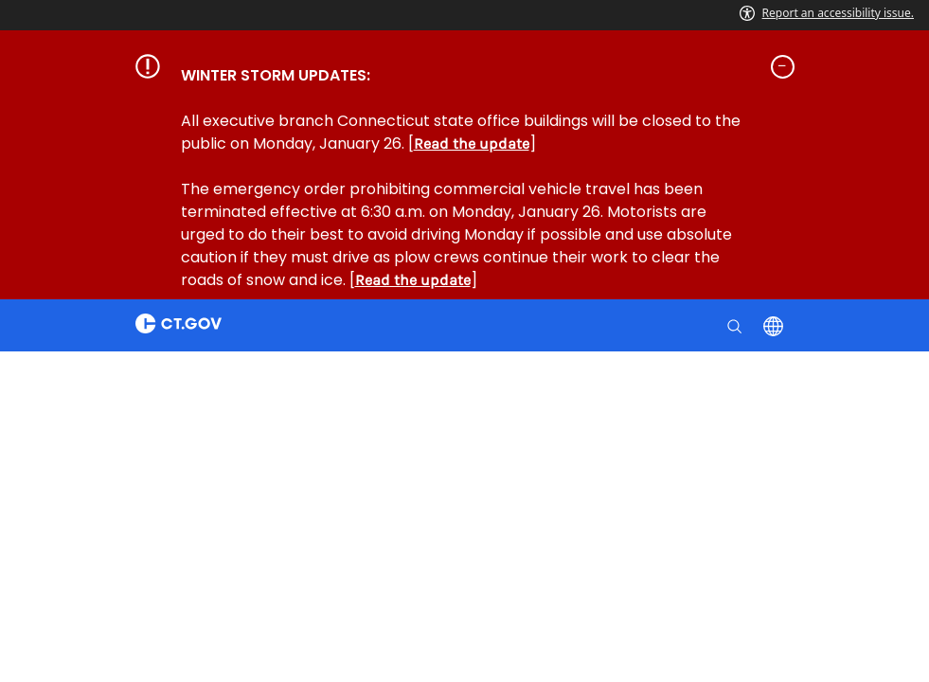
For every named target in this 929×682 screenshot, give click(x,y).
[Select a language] (775, 325)
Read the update (471, 144)
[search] (736, 325)
